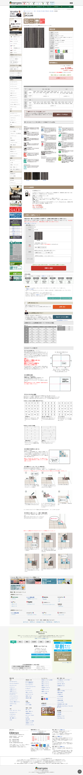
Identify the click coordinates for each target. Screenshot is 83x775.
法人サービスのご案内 (62, 317)
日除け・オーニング (14, 164)
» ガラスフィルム (13, 703)
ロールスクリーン (13, 97)
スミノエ (13, 39)
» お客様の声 (43, 705)
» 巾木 (11, 719)
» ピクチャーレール (29, 694)
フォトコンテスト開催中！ (66, 6)
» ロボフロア (60, 606)
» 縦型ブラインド (13, 691)
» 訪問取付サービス (61, 685)
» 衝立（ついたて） (29, 692)
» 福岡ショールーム (45, 691)
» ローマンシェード (13, 699)
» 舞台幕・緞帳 (28, 698)
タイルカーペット (14, 32)
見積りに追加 (49, 268)
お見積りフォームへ (61, 78)
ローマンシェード (13, 84)
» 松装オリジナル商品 (29, 720)
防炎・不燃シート (13, 167)
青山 (20, 641)
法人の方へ (49, 6)
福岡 (48, 641)
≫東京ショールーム (16, 226)
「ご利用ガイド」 (38, 294)
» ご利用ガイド (60, 694)
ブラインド (12, 90)
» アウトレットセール (29, 724)
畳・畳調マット (13, 122)
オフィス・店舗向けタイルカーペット (14, 59)
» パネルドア (27, 688)
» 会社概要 (59, 712)
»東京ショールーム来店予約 (40, 657)
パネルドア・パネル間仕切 (15, 133)
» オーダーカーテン (13, 681)
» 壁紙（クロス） (28, 696)
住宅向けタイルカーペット (15, 56)
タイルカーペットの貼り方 (15, 75)
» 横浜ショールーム (45, 685)
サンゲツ (13, 43)
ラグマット (32, 622)
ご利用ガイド (43, 276)
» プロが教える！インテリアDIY (63, 680)
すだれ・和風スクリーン (15, 104)
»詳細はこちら (59, 736)
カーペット (25, 622)
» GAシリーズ (14, 604)
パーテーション (13, 135)
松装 (24, 11)
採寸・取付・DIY (30, 6)
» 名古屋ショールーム (45, 687)
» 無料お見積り (60, 692)
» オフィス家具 (28, 704)
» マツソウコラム (60, 681)
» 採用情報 (59, 714)
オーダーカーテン (13, 81)
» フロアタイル (13, 714)
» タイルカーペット (31, 604)
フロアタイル (13, 117)
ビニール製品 (13, 131)
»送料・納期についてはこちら (30, 223)
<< (37, 732)
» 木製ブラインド (13, 689)
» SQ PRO (44, 599)
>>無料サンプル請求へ (30, 289)
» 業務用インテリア (29, 722)
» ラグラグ (13, 614)
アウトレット (13, 182)
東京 (13, 641)
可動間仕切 (12, 140)
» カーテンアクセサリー (14, 683)
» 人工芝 (27, 717)
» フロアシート (13, 716)
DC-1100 (51, 11)
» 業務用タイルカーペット (32, 598)
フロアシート (13, 120)
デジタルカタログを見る (66, 298)
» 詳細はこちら (38, 743)
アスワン (13, 52)
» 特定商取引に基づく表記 (62, 704)
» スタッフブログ (60, 702)
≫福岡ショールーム (16, 235)
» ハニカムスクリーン (14, 698)
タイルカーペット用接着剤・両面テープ (14, 68)
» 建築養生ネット (28, 713)
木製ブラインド (13, 93)
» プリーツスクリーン (14, 696)
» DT (59, 601)
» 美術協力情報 (60, 700)
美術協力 (56, 6)
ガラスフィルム (13, 106)
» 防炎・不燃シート (29, 711)
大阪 (41, 641)
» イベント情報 (44, 693)
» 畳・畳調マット (13, 718)
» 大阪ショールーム (45, 689)
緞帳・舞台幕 (13, 144)
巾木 (11, 124)
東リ (12, 45)
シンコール (14, 41)
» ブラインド (12, 687)
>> (43, 732)
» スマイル (13, 598)
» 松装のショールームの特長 (46, 680)
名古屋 (34, 641)
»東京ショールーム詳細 (40, 654)
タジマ (13, 50)
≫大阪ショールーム (16, 233)
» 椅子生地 (27, 719)
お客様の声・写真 (40, 6)
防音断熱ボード (13, 155)
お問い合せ (62, 307)
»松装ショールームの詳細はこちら (41, 638)
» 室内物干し (27, 702)
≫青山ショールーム (16, 228)
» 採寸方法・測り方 (61, 683)
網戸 (11, 109)
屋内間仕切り (13, 173)
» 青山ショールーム (45, 683)
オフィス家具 (13, 175)
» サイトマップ (60, 698)
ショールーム (21, 6)
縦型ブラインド (13, 95)
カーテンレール (13, 86)
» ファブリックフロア (46, 614)
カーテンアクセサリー (14, 88)
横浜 (27, 641)
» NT (59, 599)
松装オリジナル (15, 36)
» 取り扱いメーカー (61, 716)
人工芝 (11, 162)
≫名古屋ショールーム (15, 231)
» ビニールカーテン (29, 684)
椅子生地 (12, 180)
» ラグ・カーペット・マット (15, 710)
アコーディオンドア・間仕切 (16, 128)
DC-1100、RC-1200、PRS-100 (43, 11)
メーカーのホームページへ (53, 298)
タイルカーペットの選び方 (15, 73)
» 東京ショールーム (45, 681)
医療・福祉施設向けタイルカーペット (14, 63)
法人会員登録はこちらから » (62, 320)
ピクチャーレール (13, 153)
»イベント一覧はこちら (66, 662)
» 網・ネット (27, 709)
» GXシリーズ (14, 606)
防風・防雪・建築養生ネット (16, 169)
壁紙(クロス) (12, 149)
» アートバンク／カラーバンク (48, 604)
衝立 (11, 138)
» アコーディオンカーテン (30, 686)
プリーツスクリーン (14, 99)
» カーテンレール (13, 685)
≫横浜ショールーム (16, 230)
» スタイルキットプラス (31, 614)
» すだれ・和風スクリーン (15, 701)
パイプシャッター (13, 142)
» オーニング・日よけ (29, 715)
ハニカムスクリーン (14, 102)
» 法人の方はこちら (61, 718)
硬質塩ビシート (13, 151)
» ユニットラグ (61, 614)
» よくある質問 (60, 696)
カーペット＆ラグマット (15, 115)
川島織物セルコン (15, 48)
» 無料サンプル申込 (61, 690)
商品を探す (13, 6)
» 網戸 (11, 705)
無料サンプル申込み (62, 114)
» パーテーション (28, 690)
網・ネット (12, 160)
